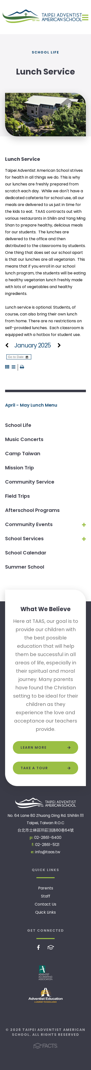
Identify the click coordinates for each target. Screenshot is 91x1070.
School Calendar (25, 553)
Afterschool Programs (32, 510)
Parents (45, 888)
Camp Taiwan (22, 453)
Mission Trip (19, 468)
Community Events (29, 524)
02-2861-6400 (47, 837)
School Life (18, 425)
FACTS (51, 947)
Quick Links (45, 912)
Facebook (38, 947)
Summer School (24, 567)
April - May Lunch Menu (31, 405)
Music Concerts (24, 439)
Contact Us (45, 904)
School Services (24, 538)
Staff (45, 896)
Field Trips (17, 496)
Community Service (29, 482)
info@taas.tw (47, 852)
